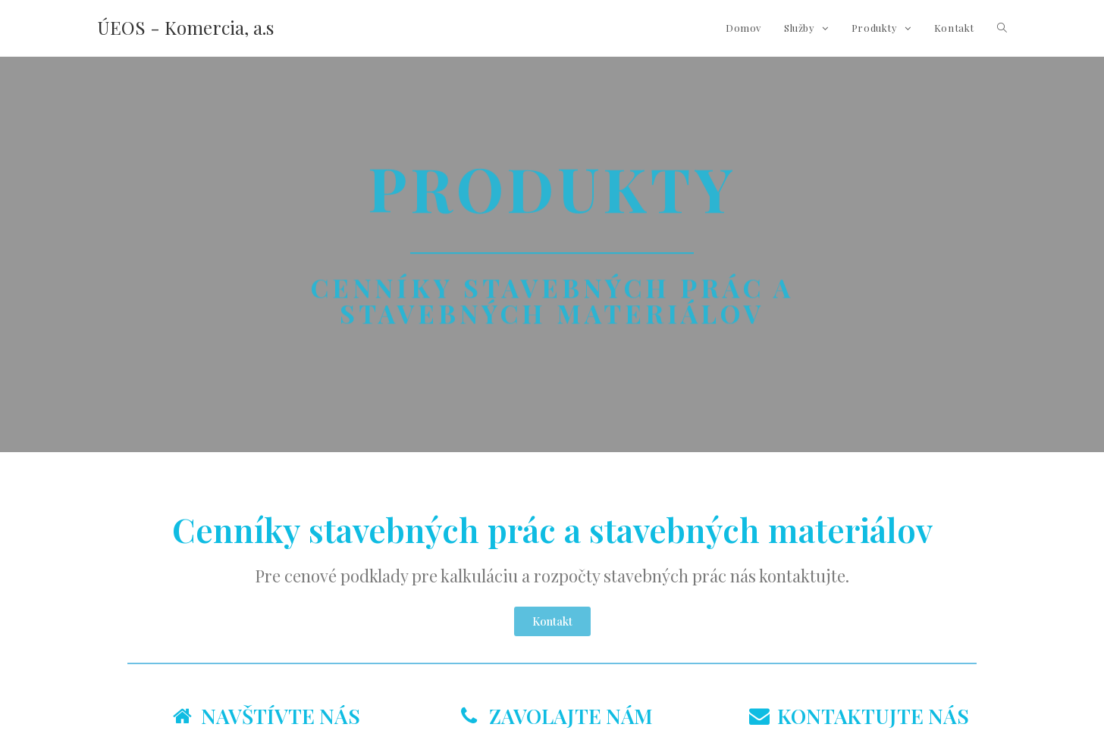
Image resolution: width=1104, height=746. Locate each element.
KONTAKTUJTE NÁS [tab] (859, 715)
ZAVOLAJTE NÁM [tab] (557, 715)
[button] (552, 621)
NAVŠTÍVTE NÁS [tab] (266, 715)
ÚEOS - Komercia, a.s (185, 27)
